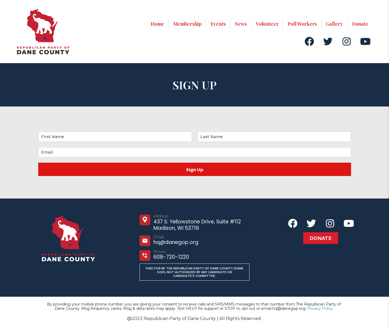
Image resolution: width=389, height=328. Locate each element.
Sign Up (194, 170)
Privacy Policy (320, 308)
